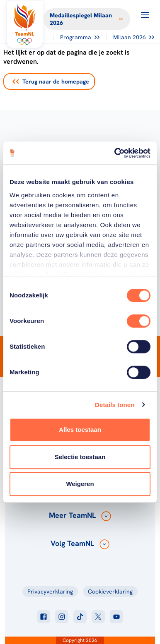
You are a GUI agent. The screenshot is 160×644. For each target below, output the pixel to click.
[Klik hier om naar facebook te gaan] (43, 616)
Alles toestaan (80, 429)
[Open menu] (145, 15)
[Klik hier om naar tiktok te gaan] (80, 616)
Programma (79, 37)
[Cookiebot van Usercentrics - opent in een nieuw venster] (114, 153)
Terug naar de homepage (50, 81)
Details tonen (114, 404)
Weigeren (80, 483)
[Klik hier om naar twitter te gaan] (98, 616)
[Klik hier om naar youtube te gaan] (116, 616)
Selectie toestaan (80, 456)
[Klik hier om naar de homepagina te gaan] (25, 24)
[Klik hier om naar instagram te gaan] (61, 616)
